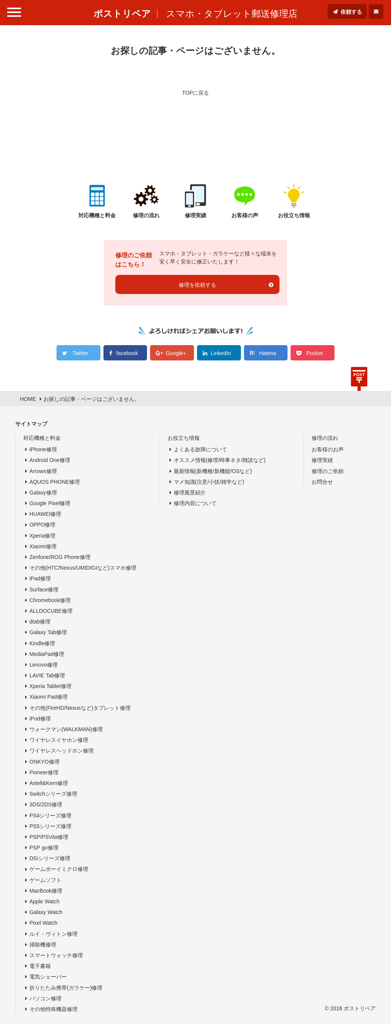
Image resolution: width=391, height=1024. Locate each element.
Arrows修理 (43, 471)
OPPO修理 (42, 524)
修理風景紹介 (190, 492)
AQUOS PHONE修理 (54, 482)
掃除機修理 (42, 944)
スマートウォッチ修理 (56, 955)
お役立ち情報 (184, 438)
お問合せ (322, 482)
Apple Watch (44, 901)
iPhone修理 (43, 449)
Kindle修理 (42, 643)
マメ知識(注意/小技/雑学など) (209, 482)
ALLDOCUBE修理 (51, 611)
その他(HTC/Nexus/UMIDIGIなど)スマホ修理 (82, 567)
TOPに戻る (195, 93)
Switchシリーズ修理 (53, 793)
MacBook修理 (45, 890)
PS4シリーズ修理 (50, 815)
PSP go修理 (43, 847)
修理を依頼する (197, 284)
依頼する (351, 12)
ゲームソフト (45, 880)
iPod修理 (40, 718)
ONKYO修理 (44, 761)
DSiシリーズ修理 (49, 858)
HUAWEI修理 (45, 514)
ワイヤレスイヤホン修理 (58, 740)
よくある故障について (200, 449)
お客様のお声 (328, 449)
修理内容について (195, 503)
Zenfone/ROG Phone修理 (59, 557)
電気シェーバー (48, 976)
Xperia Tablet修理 (50, 686)
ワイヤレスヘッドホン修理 (61, 750)
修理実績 (322, 460)
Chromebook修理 (50, 600)
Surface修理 (43, 589)
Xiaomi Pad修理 (48, 696)
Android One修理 (49, 460)
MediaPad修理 (46, 654)
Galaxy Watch (46, 912)
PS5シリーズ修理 (50, 826)
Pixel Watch (43, 922)
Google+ (176, 353)
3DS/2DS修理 (45, 804)
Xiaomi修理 (43, 546)
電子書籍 (40, 966)
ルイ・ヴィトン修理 (53, 934)
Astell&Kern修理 (48, 783)
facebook (127, 353)
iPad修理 (40, 578)
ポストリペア (122, 13)
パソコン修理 (45, 998)
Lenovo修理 (43, 664)
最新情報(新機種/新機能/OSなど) (213, 471)
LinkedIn (221, 353)
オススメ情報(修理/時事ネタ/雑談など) (220, 460)
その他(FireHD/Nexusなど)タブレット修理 (80, 708)
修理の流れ (325, 438)
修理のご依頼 (328, 471)
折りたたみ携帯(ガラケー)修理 (65, 987)
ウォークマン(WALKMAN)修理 (66, 729)
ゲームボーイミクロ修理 (58, 869)
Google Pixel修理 (50, 503)
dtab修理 (39, 621)
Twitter (80, 353)
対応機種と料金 (42, 438)
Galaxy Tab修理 (48, 632)
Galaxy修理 (43, 492)
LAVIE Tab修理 (47, 675)
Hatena (267, 353)
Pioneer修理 (43, 772)
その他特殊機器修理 (53, 1009)
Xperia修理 (42, 535)
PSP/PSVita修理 (48, 837)
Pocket (314, 353)
